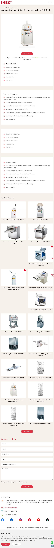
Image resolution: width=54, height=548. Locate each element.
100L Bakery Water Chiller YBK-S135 (40, 423)
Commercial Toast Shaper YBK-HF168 (40, 287)
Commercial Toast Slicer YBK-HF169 (40, 309)
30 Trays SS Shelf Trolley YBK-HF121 (40, 377)
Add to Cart (27, 53)
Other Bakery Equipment (11, 7)
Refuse (16, 544)
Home (2, 7)
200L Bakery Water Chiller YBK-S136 (13, 354)
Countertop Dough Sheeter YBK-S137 (13, 377)
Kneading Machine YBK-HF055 (40, 242)
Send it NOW (27, 486)
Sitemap (46, 527)
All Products (27, 431)
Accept (5, 544)
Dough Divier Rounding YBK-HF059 (13, 219)
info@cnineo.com (11, 508)
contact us (36, 57)
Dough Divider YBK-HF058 (40, 219)
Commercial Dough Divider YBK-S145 (40, 332)
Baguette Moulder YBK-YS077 (13, 332)
